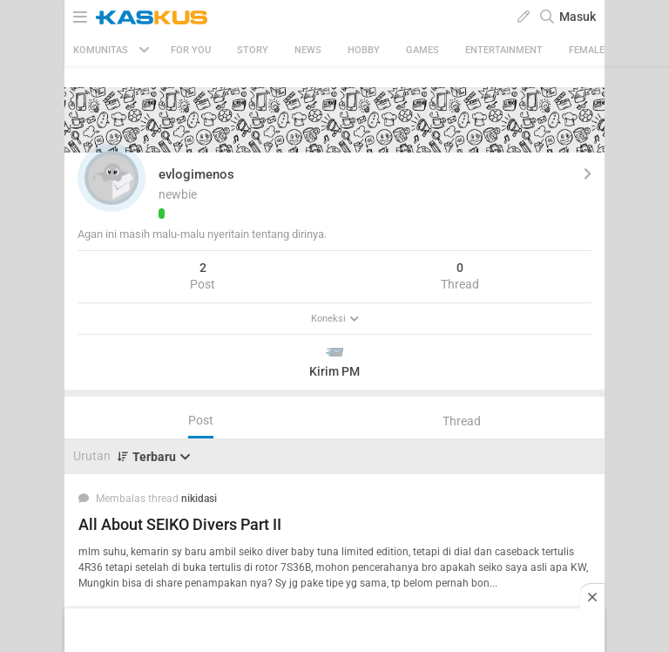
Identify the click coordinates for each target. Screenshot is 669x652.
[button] (111, 178)
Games (422, 50)
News (307, 50)
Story (252, 50)
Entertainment (504, 50)
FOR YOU (191, 50)
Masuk (577, 17)
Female (587, 50)
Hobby (364, 50)
